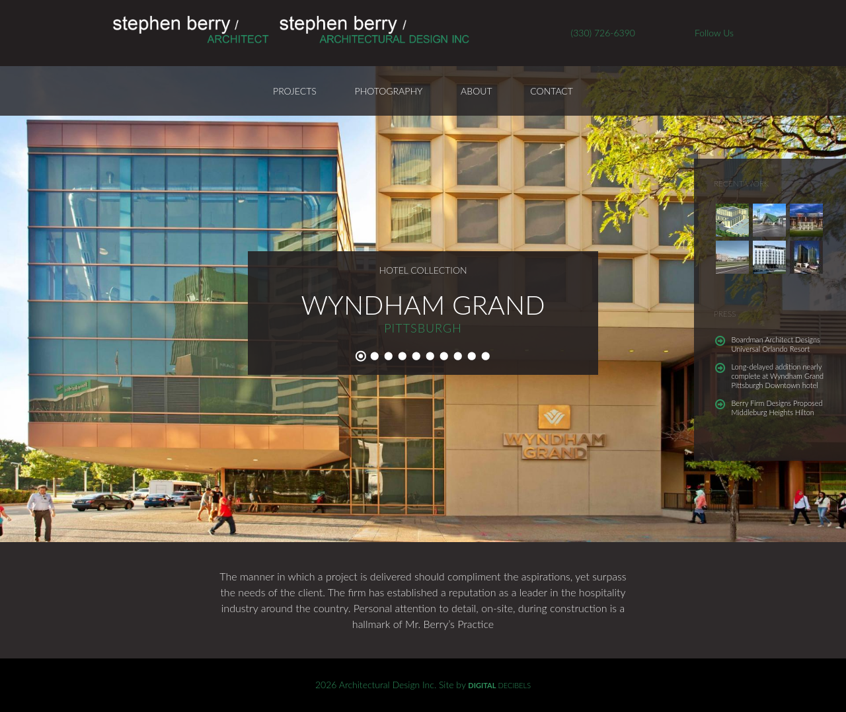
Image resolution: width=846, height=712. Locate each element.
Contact (551, 91)
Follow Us (714, 32)
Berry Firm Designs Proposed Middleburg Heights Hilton (777, 407)
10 (485, 356)
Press (725, 314)
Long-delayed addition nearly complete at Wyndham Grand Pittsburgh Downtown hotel (778, 375)
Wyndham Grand (423, 305)
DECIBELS (499, 685)
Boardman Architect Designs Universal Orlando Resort (776, 344)
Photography (389, 91)
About (476, 91)
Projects (295, 91)
